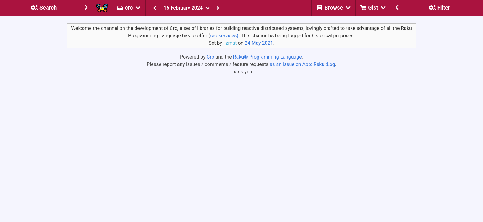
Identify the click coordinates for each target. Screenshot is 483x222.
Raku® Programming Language (267, 57)
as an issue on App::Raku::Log (302, 64)
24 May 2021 (259, 43)
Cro (210, 57)
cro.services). (225, 36)
